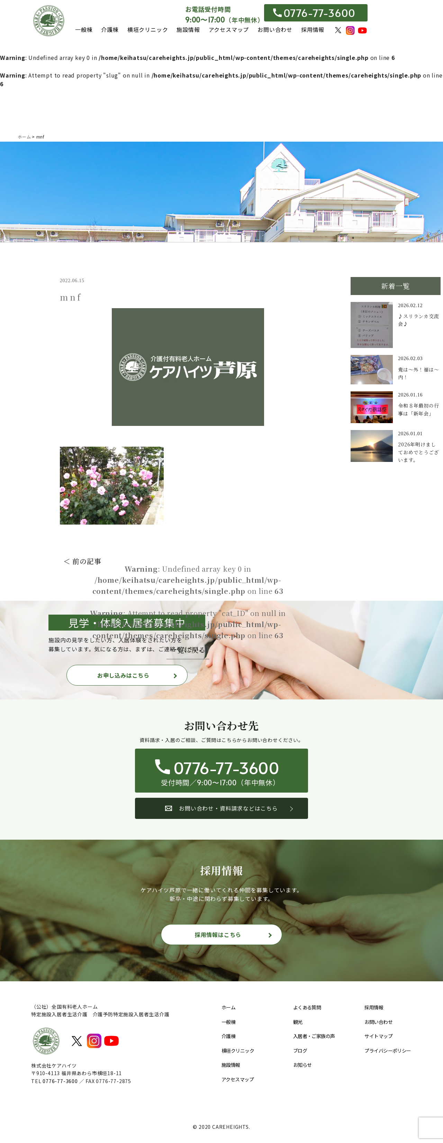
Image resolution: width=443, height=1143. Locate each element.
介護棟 (109, 29)
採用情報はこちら (218, 934)
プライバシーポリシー (387, 1050)
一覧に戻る (188, 650)
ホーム (228, 1007)
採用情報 (312, 29)
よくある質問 (307, 1007)
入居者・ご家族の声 (314, 1036)
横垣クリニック (147, 29)
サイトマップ (378, 1036)
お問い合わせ (274, 29)
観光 (297, 1021)
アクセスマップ (229, 29)
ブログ (300, 1050)
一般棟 (83, 29)
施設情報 (188, 29)
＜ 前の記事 (82, 561)
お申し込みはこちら (123, 675)
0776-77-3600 (314, 13)
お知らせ (302, 1064)
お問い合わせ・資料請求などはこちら (221, 808)
